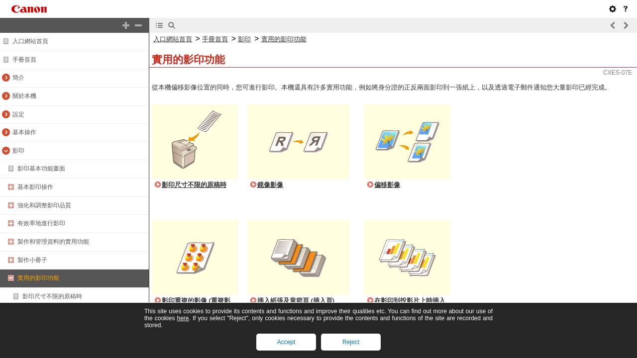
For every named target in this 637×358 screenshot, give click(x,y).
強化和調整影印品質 (44, 205)
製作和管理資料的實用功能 (53, 241)
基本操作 (24, 132)
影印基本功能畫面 (41, 168)
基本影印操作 (35, 186)
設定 (18, 114)
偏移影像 (387, 184)
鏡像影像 (270, 184)
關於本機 (24, 95)
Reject (350, 342)
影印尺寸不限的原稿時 (52, 296)
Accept (286, 342)
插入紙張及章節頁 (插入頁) (295, 300)
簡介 (18, 77)
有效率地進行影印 (41, 223)
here (183, 318)
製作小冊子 (32, 260)
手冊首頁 (24, 59)
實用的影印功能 (38, 277)
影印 (18, 150)
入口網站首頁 (30, 41)
